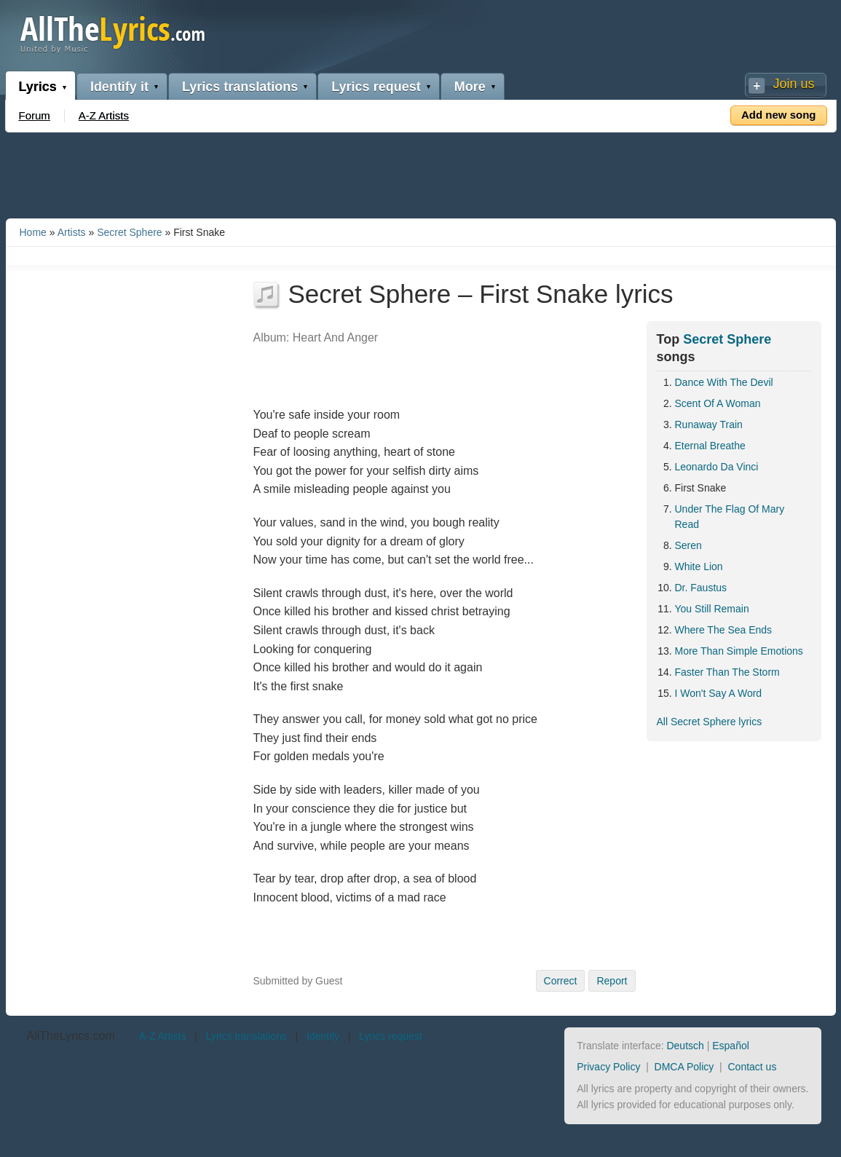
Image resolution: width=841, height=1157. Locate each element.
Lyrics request (375, 86)
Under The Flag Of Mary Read (730, 516)
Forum (34, 115)
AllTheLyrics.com (71, 1036)
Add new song (778, 114)
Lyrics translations (240, 86)
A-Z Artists (104, 115)
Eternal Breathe (710, 445)
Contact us (751, 1067)
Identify (323, 1036)
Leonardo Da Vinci (717, 467)
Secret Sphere (129, 232)
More (470, 86)
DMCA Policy (684, 1067)
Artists (72, 232)
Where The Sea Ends (724, 630)
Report (611, 981)
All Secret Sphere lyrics (709, 721)
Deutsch (684, 1045)
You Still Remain (712, 609)
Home (33, 232)
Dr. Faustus (701, 587)
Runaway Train (709, 424)
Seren (688, 545)
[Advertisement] (421, 172)
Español (730, 1045)
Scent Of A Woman (718, 403)
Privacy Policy (608, 1067)
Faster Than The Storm (727, 672)
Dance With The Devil (724, 382)
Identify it (119, 86)
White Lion (699, 566)
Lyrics (38, 86)
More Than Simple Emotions (739, 651)
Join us (793, 83)
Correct (560, 981)
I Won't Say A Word (718, 693)
